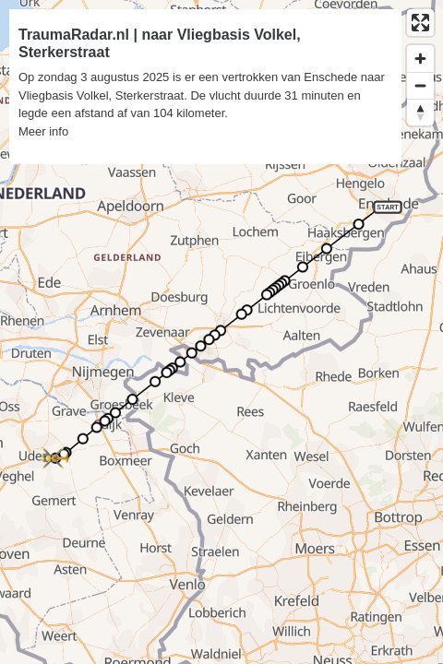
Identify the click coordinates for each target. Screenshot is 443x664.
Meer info (43, 131)
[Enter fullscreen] (420, 22)
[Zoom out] (420, 85)
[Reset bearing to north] (420, 112)
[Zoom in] (420, 58)
